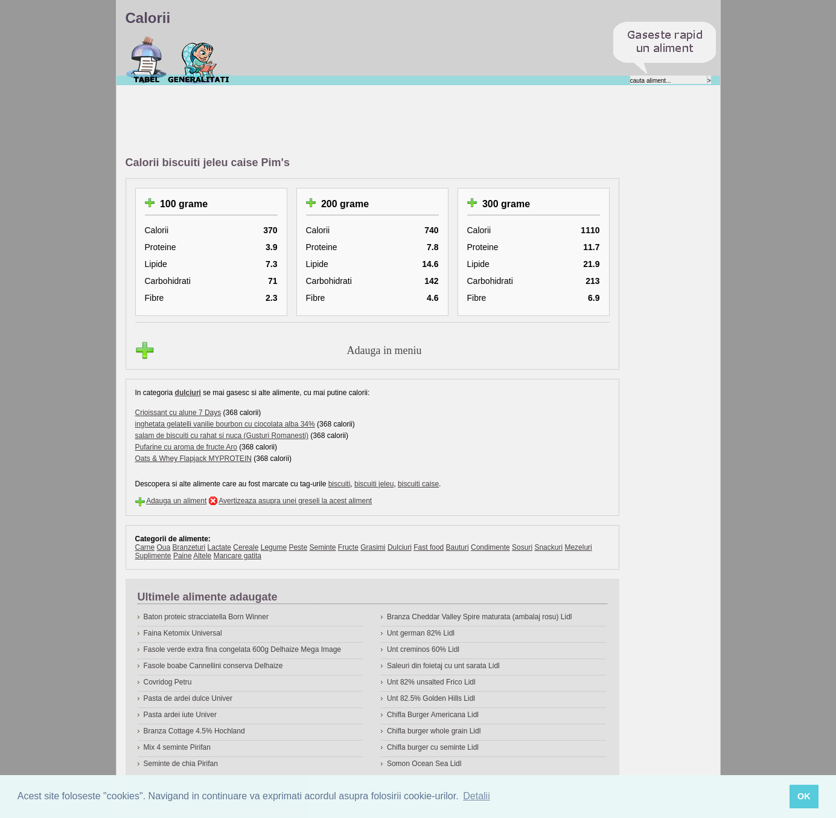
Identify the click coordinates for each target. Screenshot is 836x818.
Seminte (322, 547)
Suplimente (153, 556)
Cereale (245, 547)
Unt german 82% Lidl (421, 633)
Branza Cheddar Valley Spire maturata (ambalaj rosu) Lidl (479, 617)
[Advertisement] (345, 121)
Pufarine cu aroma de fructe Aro (186, 447)
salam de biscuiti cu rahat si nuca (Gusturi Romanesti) (221, 435)
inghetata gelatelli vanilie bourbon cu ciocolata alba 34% (225, 424)
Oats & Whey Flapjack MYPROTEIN (193, 458)
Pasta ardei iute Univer (180, 714)
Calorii (146, 60)
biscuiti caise (418, 484)
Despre (199, 60)
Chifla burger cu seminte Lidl (433, 747)
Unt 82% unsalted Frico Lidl (431, 682)
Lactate (219, 547)
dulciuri (188, 392)
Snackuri (548, 547)
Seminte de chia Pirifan (181, 763)
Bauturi (457, 547)
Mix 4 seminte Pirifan (177, 747)
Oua (164, 547)
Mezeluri (578, 547)
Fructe (348, 547)
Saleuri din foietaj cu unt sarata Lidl (443, 666)
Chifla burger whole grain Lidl (433, 731)
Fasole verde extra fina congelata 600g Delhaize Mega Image (243, 649)
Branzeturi (189, 547)
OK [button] (804, 796)
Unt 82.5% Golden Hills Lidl (431, 698)
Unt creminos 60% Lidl (423, 649)
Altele (202, 556)
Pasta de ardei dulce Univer (188, 698)
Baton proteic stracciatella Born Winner (206, 617)
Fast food (428, 547)
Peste (298, 547)
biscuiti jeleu (374, 484)
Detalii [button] (476, 796)
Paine (182, 556)
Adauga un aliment (176, 501)
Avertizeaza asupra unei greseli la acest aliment (295, 501)
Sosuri (522, 547)
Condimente (490, 547)
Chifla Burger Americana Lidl (433, 714)
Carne (145, 547)
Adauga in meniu (384, 350)
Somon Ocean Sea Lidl (424, 763)
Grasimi (372, 547)
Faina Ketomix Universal (183, 633)
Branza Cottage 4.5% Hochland (194, 731)
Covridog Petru (168, 682)
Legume (274, 547)
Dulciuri (400, 547)
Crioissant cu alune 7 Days (178, 412)
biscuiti (339, 484)
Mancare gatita (237, 556)
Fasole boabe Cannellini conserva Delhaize (213, 666)
